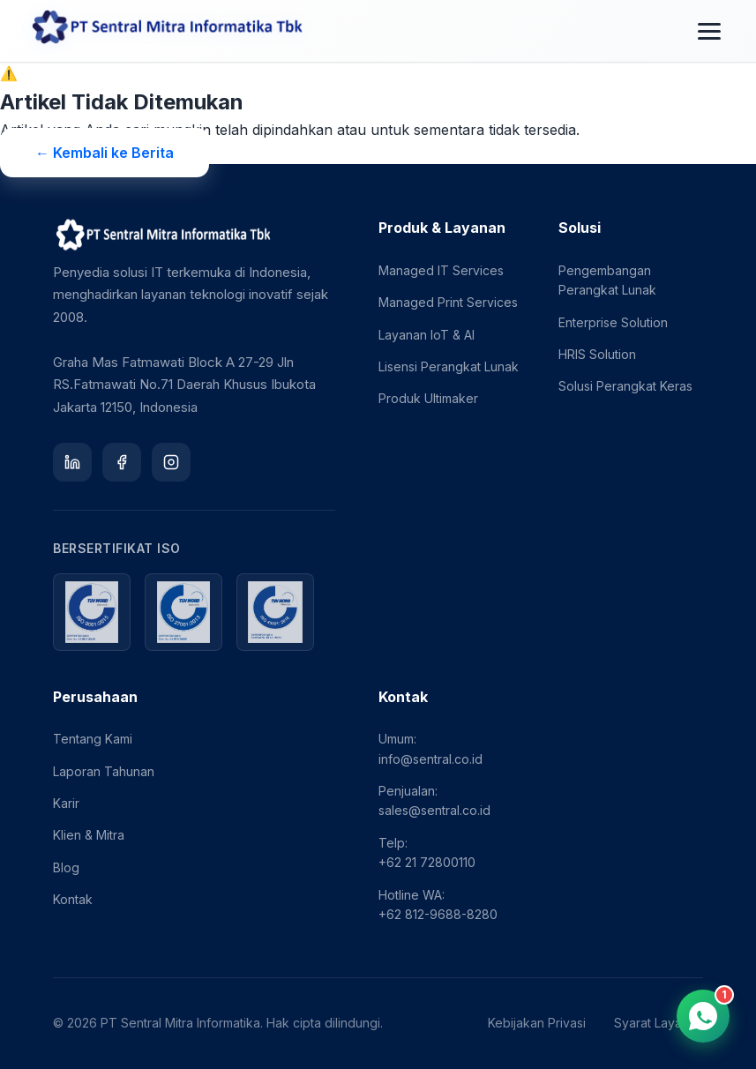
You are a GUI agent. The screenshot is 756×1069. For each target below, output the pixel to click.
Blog (66, 867)
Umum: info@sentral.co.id (430, 748)
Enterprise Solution (613, 322)
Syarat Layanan (658, 1022)
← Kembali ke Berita (104, 152)
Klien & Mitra (88, 834)
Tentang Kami (92, 738)
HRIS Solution (597, 354)
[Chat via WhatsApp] (703, 1016)
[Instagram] (171, 462)
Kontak (73, 899)
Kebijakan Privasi (537, 1022)
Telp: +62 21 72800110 (426, 852)
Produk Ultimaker (428, 398)
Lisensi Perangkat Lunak (448, 366)
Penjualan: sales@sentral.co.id (434, 800)
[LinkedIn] (72, 462)
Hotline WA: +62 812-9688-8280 (438, 904)
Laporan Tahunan (103, 771)
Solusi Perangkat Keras (625, 385)
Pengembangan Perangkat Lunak (607, 280)
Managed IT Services (441, 270)
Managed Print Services (448, 302)
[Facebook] (121, 462)
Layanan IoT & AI (426, 334)
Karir (66, 803)
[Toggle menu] (709, 31)
